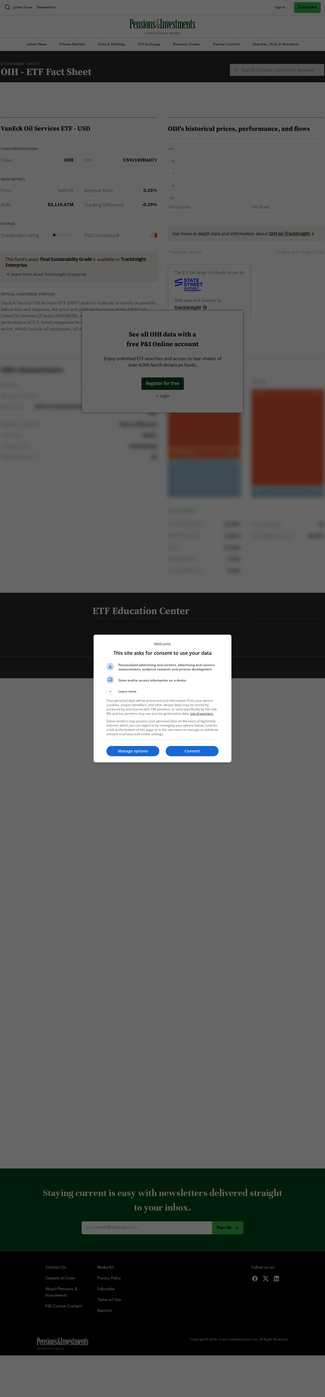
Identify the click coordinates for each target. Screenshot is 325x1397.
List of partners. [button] (202, 713)
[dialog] (162, 698)
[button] (162, 691)
